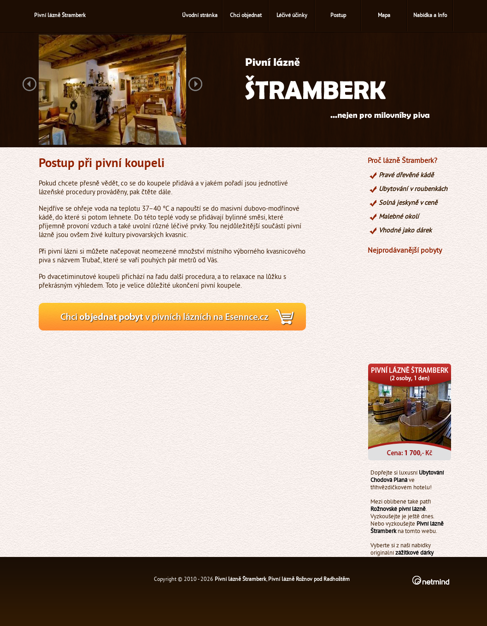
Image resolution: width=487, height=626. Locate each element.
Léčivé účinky (291, 15)
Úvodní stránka (199, 15)
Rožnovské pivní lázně (398, 509)
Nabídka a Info (430, 15)
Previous (29, 85)
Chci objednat (246, 15)
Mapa (384, 15)
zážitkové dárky (414, 553)
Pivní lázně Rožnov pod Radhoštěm (309, 579)
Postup (338, 15)
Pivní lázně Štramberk (240, 579)
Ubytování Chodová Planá (407, 477)
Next (195, 85)
